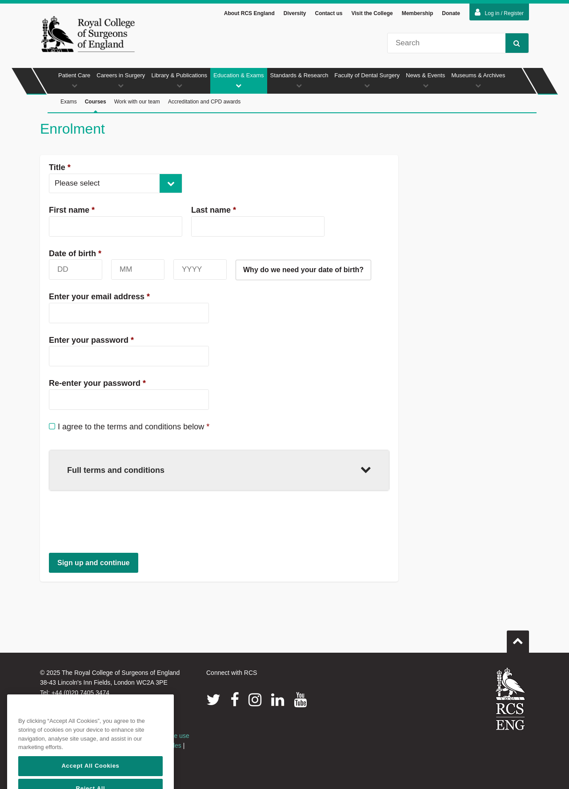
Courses (95, 106)
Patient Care (74, 80)
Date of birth (75, 253)
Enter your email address (99, 296)
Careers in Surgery (120, 80)
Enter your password (91, 340)
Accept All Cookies (90, 775)
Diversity (295, 13)
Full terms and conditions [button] (219, 469)
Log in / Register (499, 12)
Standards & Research (299, 80)
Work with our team (137, 102)
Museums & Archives (478, 80)
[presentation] (116, 521)
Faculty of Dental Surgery (367, 80)
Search (512, 43)
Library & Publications (179, 80)
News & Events (425, 80)
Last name (213, 210)
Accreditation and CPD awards (204, 102)
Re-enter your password (97, 383)
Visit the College (372, 13)
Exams (68, 102)
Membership (417, 13)
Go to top (518, 638)
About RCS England (249, 13)
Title (60, 167)
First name (72, 210)
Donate (451, 13)
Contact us (328, 13)
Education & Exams (238, 80)
